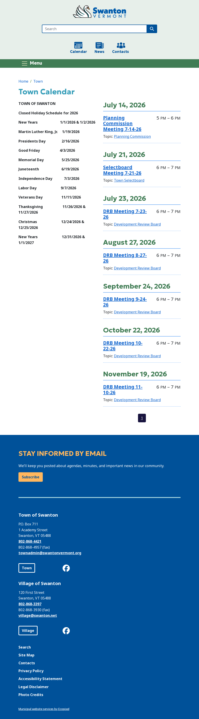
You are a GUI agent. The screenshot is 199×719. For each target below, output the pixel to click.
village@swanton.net (37, 615)
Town (38, 81)
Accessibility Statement (40, 678)
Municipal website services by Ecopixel (43, 709)
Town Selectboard (129, 180)
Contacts (26, 662)
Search (24, 647)
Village (28, 630)
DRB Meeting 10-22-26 (122, 346)
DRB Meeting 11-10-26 (122, 390)
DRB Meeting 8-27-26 (125, 258)
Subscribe (30, 477)
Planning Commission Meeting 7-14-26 (122, 123)
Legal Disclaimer (33, 686)
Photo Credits (30, 694)
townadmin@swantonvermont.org (49, 552)
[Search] (94, 29)
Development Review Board (137, 224)
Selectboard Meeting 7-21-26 (122, 170)
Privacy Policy (30, 670)
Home (23, 81)
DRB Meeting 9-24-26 (125, 302)
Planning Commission (132, 136)
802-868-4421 (29, 541)
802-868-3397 (29, 603)
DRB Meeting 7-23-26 (125, 214)
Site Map (26, 655)
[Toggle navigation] (31, 63)
